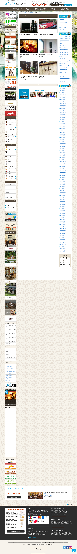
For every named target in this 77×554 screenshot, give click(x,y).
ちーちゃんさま (63, 27)
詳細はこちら (46, 493)
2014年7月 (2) (62, 217)
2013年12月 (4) (63, 226)
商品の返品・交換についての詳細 (58, 527)
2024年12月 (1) (63, 94)
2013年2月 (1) (62, 237)
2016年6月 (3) (62, 179)
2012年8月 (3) (62, 248)
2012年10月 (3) (63, 244)
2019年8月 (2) (62, 148)
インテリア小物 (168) (64, 54)
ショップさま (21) (63, 69)
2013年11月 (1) (63, 228)
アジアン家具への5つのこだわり (20, 542)
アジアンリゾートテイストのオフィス (47, 34)
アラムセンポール (9, 197)
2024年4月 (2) (62, 101)
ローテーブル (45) (63, 47)
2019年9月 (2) (62, 146)
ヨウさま (61, 23)
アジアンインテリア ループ (49, 495)
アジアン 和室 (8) (63, 67)
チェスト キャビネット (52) (65, 38)
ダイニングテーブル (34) (64, 41)
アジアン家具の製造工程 (10, 341)
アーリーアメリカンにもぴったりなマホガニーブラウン (28, 77)
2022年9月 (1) (62, 114)
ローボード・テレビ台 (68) (65, 36)
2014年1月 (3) (62, 224)
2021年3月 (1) (62, 126)
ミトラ (7, 194)
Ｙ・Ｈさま (62, 19)
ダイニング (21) (63, 72)
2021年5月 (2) (62, 123)
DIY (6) (61, 74)
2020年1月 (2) (62, 141)
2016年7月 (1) (62, 177)
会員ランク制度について (10, 375)
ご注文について (10, 366)
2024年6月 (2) (62, 97)
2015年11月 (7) (63, 192)
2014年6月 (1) (62, 219)
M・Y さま (62, 29)
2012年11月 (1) (63, 242)
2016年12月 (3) (63, 170)
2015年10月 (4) (63, 193)
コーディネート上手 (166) (65, 60)
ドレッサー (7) (62, 45)
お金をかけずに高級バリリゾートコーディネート (28, 55)
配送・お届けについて (11, 371)
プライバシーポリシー (10, 359)
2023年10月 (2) (63, 105)
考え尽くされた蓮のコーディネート (46, 54)
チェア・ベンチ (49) (64, 52)
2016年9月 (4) (62, 173)
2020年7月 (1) (62, 132)
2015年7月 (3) (62, 199)
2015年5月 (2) (62, 202)
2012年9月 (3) (62, 246)
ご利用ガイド (8, 365)
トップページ (21, 12)
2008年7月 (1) (62, 251)
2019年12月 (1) (63, 143)
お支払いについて (10, 368)
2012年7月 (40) (63, 250)
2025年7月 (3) (62, 88)
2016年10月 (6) (63, 172)
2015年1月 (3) (62, 210)
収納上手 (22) (62, 58)
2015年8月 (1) (62, 197)
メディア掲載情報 (9, 349)
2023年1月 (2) (62, 108)
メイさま (61, 25)
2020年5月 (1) (62, 135)
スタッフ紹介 (38, 542)
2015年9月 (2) (62, 195)
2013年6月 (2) (62, 233)
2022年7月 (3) (62, 115)
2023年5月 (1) (62, 106)
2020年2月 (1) (62, 139)
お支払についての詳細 (33, 524)
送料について (9, 370)
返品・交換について (10, 373)
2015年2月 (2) (62, 208)
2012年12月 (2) (63, 240)
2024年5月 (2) (62, 99)
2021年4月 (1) (62, 124)
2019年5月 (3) (62, 154)
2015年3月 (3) (62, 206)
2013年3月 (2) (62, 235)
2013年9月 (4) (62, 231)
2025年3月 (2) (62, 92)
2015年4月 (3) (62, 204)
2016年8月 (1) (62, 175)
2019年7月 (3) (62, 150)
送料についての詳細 (32, 537)
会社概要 (47, 542)
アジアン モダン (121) (64, 61)
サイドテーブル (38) (64, 49)
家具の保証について (9, 343)
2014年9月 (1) (62, 213)
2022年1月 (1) (62, 117)
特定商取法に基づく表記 (10, 357)
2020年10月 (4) (63, 130)
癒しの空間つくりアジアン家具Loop (38, 553)
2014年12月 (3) (63, 211)
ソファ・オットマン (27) (64, 50)
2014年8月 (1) (62, 215)
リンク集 (51, 542)
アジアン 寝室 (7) (63, 81)
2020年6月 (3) (62, 134)
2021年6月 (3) (62, 121)
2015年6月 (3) (62, 201)
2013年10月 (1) (63, 230)
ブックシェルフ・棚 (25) (64, 40)
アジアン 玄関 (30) (63, 63)
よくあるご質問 (9, 377)
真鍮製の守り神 (42, 76)
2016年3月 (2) (62, 184)
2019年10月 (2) (63, 144)
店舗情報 (7, 351)
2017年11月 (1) (63, 161)
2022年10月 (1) (63, 112)
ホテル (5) (62, 76)
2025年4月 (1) (62, 90)
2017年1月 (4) (62, 168)
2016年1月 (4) (62, 188)
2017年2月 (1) (62, 166)
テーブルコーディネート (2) (65, 78)
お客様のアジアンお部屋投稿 (28, 12)
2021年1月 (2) (62, 128)
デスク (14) (62, 43)
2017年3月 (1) (62, 164)
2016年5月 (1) (62, 181)
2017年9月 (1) (62, 163)
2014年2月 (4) (62, 222)
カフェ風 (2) (62, 79)
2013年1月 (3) (62, 239)
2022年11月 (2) (63, 110)
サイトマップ (8, 380)
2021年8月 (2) (62, 119)
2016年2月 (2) (62, 186)
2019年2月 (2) (62, 155)
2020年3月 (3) (62, 137)
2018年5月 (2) (62, 157)
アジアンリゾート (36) (64, 70)
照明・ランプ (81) (63, 56)
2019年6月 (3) (62, 152)
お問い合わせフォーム (10, 378)
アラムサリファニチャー (10, 184)
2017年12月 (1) (63, 159)
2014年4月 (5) (62, 221)
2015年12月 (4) (63, 190)
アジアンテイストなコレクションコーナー (28, 34)
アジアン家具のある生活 (31, 542)
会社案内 (7, 354)
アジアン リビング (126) (64, 65)
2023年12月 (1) (63, 103)
